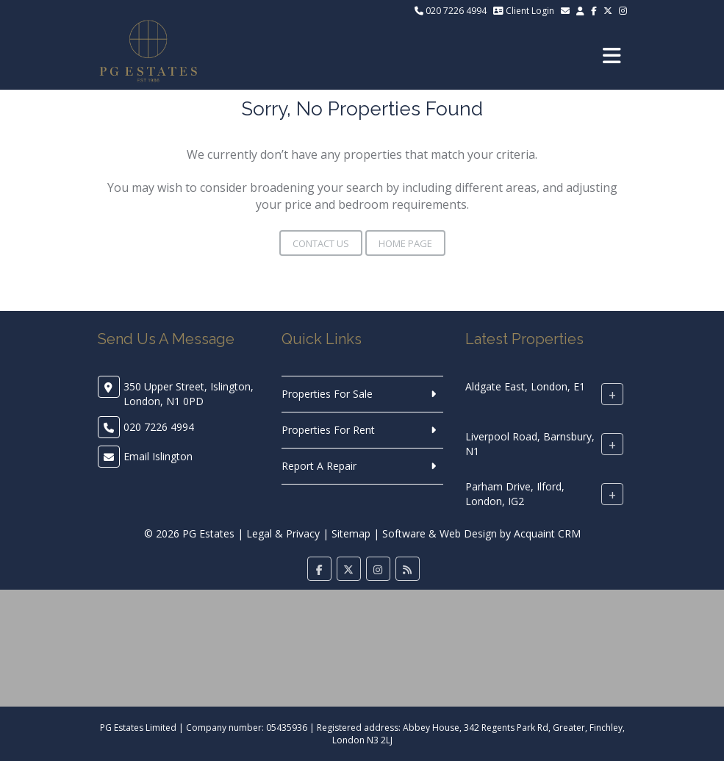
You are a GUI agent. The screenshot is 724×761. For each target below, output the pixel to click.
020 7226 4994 (451, 10)
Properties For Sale (327, 394)
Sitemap (350, 533)
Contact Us (321, 243)
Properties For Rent (328, 430)
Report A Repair (319, 466)
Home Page (405, 243)
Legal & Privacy (283, 533)
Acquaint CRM (547, 533)
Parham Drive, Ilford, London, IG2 (514, 493)
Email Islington (158, 456)
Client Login (523, 10)
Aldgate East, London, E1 (525, 386)
